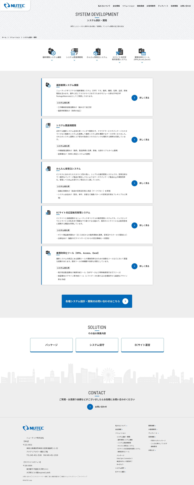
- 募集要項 (153, 446)
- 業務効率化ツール (123, 451)
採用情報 (174, 6)
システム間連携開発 (74, 54)
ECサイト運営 (142, 345)
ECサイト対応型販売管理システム (119, 55)
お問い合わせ (185, 6)
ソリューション (128, 6)
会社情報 (116, 6)
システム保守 (97, 345)
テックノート (163, 6)
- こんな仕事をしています (158, 443)
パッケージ (51, 345)
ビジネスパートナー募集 (39, 476)
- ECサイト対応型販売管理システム (128, 448)
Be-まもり (120, 464)
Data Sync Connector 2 (124, 458)
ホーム (4, 37)
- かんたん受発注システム (125, 445)
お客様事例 (151, 6)
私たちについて (104, 6)
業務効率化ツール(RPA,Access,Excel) (142, 55)
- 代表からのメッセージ (158, 440)
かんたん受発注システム (97, 54)
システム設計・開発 (123, 437)
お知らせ (152, 450)
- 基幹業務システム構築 (125, 439)
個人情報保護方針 (54, 476)
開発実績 (140, 6)
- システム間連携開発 (124, 442)
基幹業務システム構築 (51, 54)
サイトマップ (83, 476)
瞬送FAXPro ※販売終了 (124, 461)
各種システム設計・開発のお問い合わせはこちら (97, 301)
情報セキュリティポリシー (69, 476)
